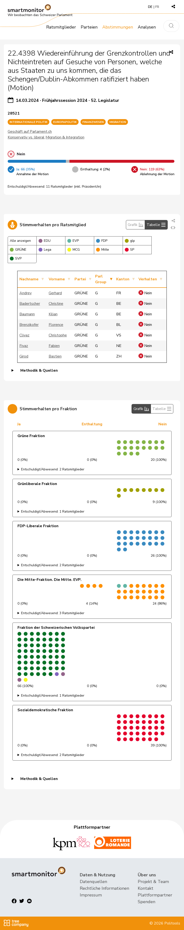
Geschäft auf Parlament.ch (30, 131)
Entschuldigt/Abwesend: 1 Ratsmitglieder (52, 511)
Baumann (27, 314)
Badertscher (29, 303)
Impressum (91, 895)
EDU (45, 240)
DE (150, 7)
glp (130, 240)
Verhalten (147, 279)
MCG (73, 249)
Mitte (102, 249)
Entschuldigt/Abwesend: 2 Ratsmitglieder (52, 469)
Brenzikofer (29, 324)
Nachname (29, 279)
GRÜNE (18, 249)
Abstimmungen (117, 27)
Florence (56, 324)
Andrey (25, 293)
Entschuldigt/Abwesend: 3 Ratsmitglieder (52, 613)
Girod (23, 356)
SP (129, 249)
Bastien (55, 356)
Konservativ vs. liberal (26, 137)
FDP (101, 240)
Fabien (54, 345)
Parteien (89, 27)
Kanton (122, 279)
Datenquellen (93, 881)
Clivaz (24, 335)
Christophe (58, 335)
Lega (45, 249)
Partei (80, 279)
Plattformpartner (155, 895)
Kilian (53, 314)
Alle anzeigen (20, 240)
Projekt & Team (153, 881)
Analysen (147, 27)
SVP (16, 258)
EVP (73, 240)
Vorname (57, 279)
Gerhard (55, 293)
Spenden (146, 902)
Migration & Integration (65, 137)
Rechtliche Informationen (104, 888)
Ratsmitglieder (61, 27)
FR (157, 7)
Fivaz (23, 345)
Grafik (135, 224)
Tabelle (156, 224)
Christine (56, 303)
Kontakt (145, 888)
